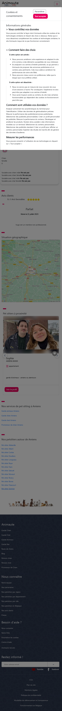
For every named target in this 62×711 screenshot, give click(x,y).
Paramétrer (39, 11)
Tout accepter (40, 16)
